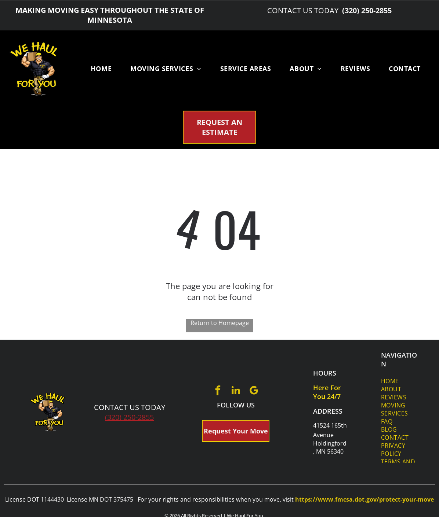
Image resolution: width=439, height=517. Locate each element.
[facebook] (218, 391)
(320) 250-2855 (129, 417)
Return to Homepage (220, 323)
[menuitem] (101, 68)
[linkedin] (236, 391)
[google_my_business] (254, 391)
